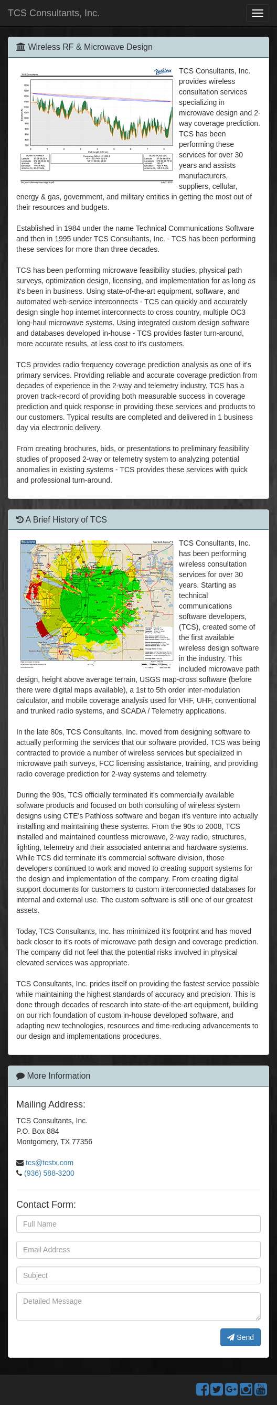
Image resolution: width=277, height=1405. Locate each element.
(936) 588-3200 (49, 1173)
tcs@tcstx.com (49, 1162)
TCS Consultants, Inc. (54, 13)
